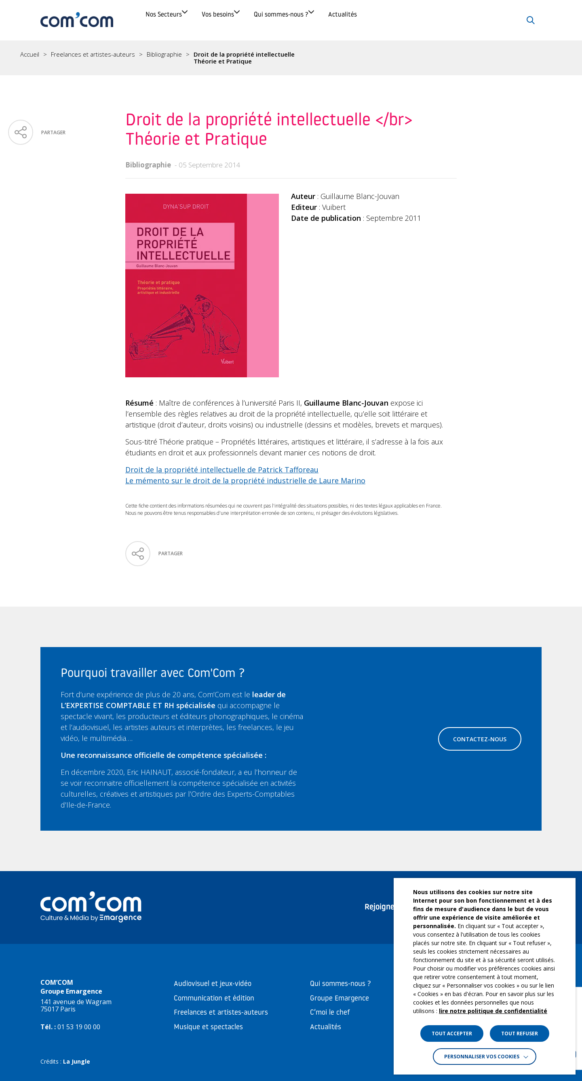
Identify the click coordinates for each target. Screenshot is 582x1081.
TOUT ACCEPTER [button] (452, 1033)
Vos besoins (257, 20)
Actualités (439, 20)
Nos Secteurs (174, 20)
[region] (291, 57)
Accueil (29, 54)
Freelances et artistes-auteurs (93, 54)
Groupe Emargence (339, 999)
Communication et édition (214, 999)
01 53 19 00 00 (78, 1026)
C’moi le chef (330, 1013)
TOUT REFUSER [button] (519, 1033)
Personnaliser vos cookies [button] (481, 1056)
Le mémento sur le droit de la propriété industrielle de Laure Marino (245, 480)
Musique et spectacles (208, 1027)
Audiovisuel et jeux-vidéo (212, 984)
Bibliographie (164, 54)
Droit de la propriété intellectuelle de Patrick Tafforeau (221, 469)
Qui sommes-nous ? (349, 20)
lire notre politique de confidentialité (493, 1011)
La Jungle (76, 1061)
